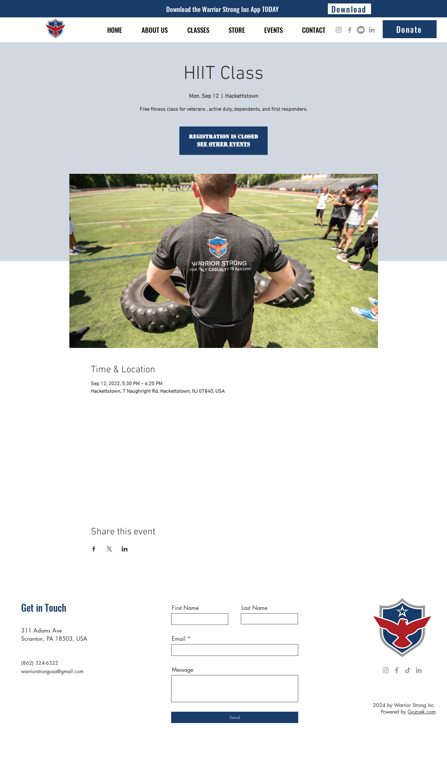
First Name (185, 607)
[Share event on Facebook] (94, 548)
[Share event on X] (109, 548)
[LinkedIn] (372, 30)
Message (182, 669)
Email (178, 638)
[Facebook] (350, 30)
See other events (223, 144)
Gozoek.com (422, 712)
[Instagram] (339, 30)
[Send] (234, 717)
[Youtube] (361, 30)
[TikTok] (408, 670)
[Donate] (410, 29)
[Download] (349, 8)
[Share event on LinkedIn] (125, 548)
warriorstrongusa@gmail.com (52, 671)
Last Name (254, 607)
